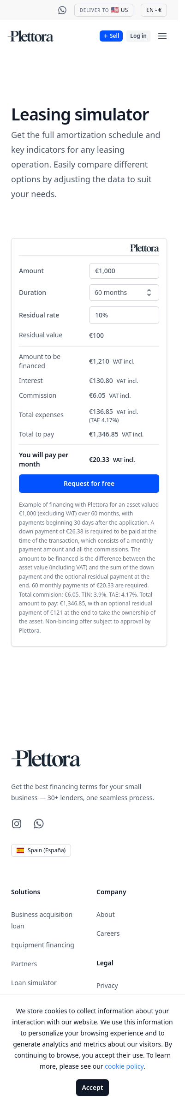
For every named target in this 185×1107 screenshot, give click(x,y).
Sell (110, 36)
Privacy (107, 985)
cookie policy (124, 1066)
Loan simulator (34, 982)
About (105, 914)
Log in (138, 36)
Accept (92, 1087)
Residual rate (39, 315)
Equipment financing (42, 944)
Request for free (89, 483)
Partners (24, 963)
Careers (107, 933)
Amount (31, 270)
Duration (32, 292)
